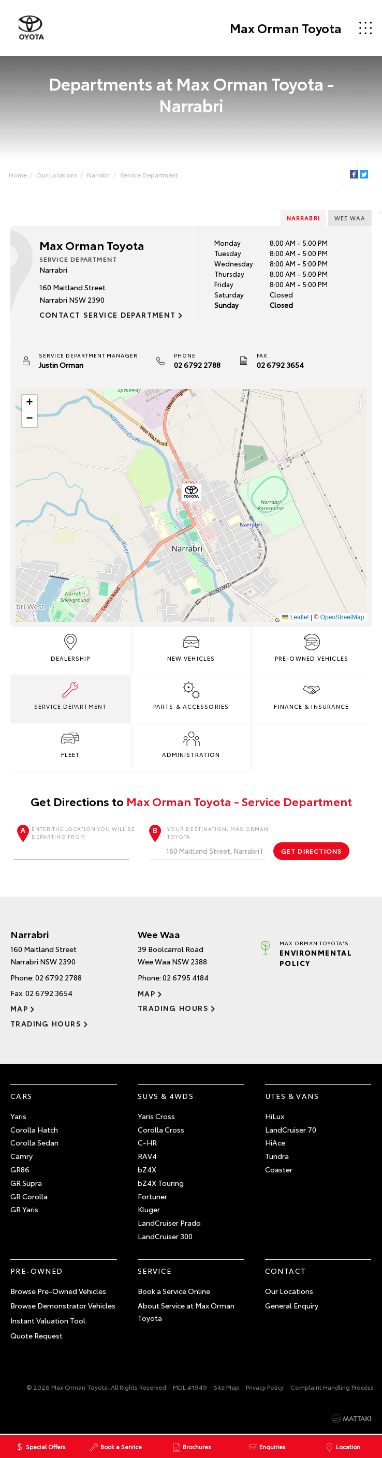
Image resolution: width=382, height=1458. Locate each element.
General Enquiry (291, 1306)
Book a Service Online (174, 1291)
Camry (21, 1156)
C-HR (147, 1143)
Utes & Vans (292, 1096)
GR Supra (26, 1183)
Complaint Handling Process (332, 1386)
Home (18, 174)
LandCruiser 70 (290, 1129)
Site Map (226, 1386)
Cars (21, 1096)
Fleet (70, 742)
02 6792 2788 (197, 365)
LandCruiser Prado (169, 1223)
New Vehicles (191, 646)
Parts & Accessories (191, 694)
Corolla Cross (161, 1129)
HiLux (274, 1116)
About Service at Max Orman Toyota (186, 1312)
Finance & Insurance (311, 694)
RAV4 (147, 1156)
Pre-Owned (36, 1271)
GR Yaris (24, 1209)
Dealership (71, 646)
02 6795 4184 (186, 977)
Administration (191, 742)
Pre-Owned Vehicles (311, 646)
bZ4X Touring (161, 1183)
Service (155, 1271)
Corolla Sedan (34, 1143)
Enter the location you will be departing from (74, 842)
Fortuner (152, 1196)
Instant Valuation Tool (47, 1321)
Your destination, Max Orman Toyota (209, 842)
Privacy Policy (265, 1386)
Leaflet (295, 617)
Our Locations (57, 174)
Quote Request (36, 1335)
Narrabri (99, 174)
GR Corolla (29, 1196)
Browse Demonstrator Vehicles (62, 1306)
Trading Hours (45, 1024)
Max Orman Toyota (285, 28)
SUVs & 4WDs (166, 1096)
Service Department (149, 174)
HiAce (275, 1143)
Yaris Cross (156, 1116)
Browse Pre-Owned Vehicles (58, 1291)
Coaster (278, 1170)
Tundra (277, 1156)
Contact (285, 1271)
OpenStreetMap (342, 617)
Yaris (18, 1116)
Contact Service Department (107, 315)
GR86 (20, 1170)
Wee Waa (349, 218)
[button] (191, 494)
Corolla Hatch (34, 1129)
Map (19, 1009)
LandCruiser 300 (165, 1236)
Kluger (149, 1209)
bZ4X (147, 1170)
